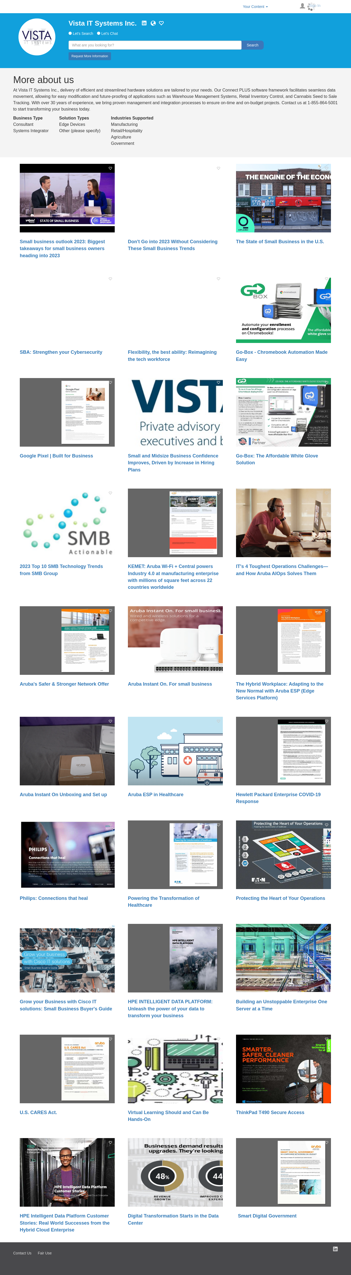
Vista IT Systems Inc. (103, 23)
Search (252, 45)
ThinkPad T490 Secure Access (270, 1112)
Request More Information (89, 56)
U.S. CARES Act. (39, 1112)
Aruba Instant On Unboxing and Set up (63, 794)
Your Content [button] (255, 6)
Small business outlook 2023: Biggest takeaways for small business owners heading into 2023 (62, 248)
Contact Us (22, 1253)
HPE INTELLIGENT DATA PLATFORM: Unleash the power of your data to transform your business (170, 1008)
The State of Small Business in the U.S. (280, 241)
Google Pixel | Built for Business (56, 456)
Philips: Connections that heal (54, 898)
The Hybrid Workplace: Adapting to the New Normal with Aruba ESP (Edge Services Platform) (280, 691)
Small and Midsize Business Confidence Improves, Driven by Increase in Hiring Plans (173, 462)
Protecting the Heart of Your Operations (280, 898)
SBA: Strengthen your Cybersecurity (61, 352)
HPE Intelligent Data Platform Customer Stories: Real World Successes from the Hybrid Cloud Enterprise (65, 1223)
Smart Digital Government (266, 1216)
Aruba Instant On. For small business (170, 684)
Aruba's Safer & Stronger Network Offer (64, 684)
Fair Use (45, 1253)
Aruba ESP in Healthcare (156, 794)
